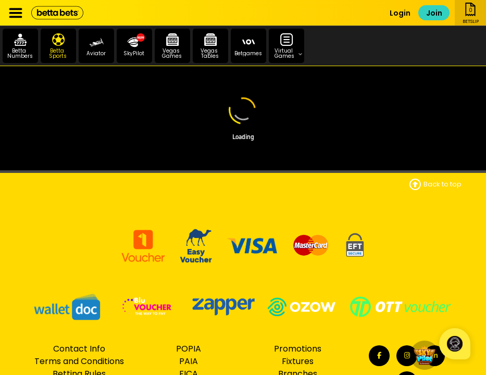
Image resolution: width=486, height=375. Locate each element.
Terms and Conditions (79, 361)
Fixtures (298, 361)
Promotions (297, 349)
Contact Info (79, 349)
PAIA (188, 361)
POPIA (188, 349)
